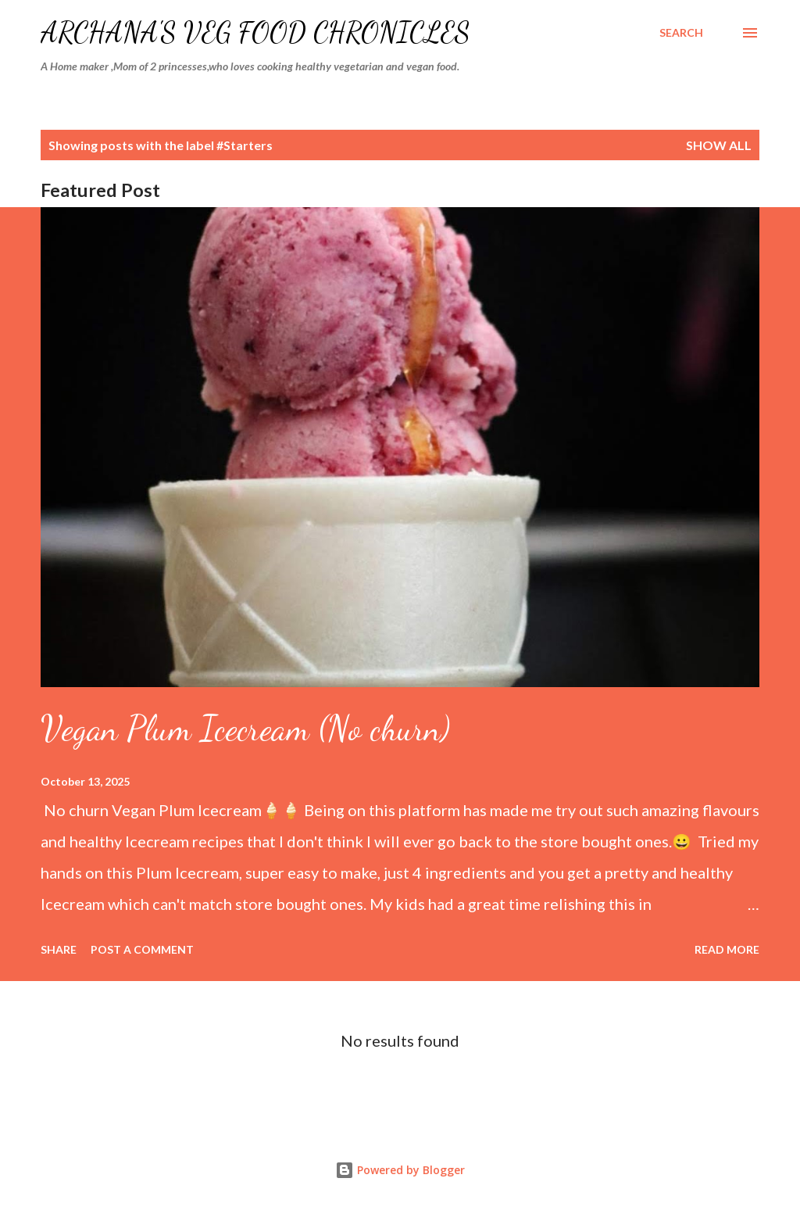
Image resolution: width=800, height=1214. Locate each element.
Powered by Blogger (400, 1169)
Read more (727, 949)
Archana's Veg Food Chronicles (255, 32)
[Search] (681, 33)
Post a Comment (142, 949)
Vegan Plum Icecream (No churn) (245, 728)
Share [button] (59, 949)
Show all (719, 145)
